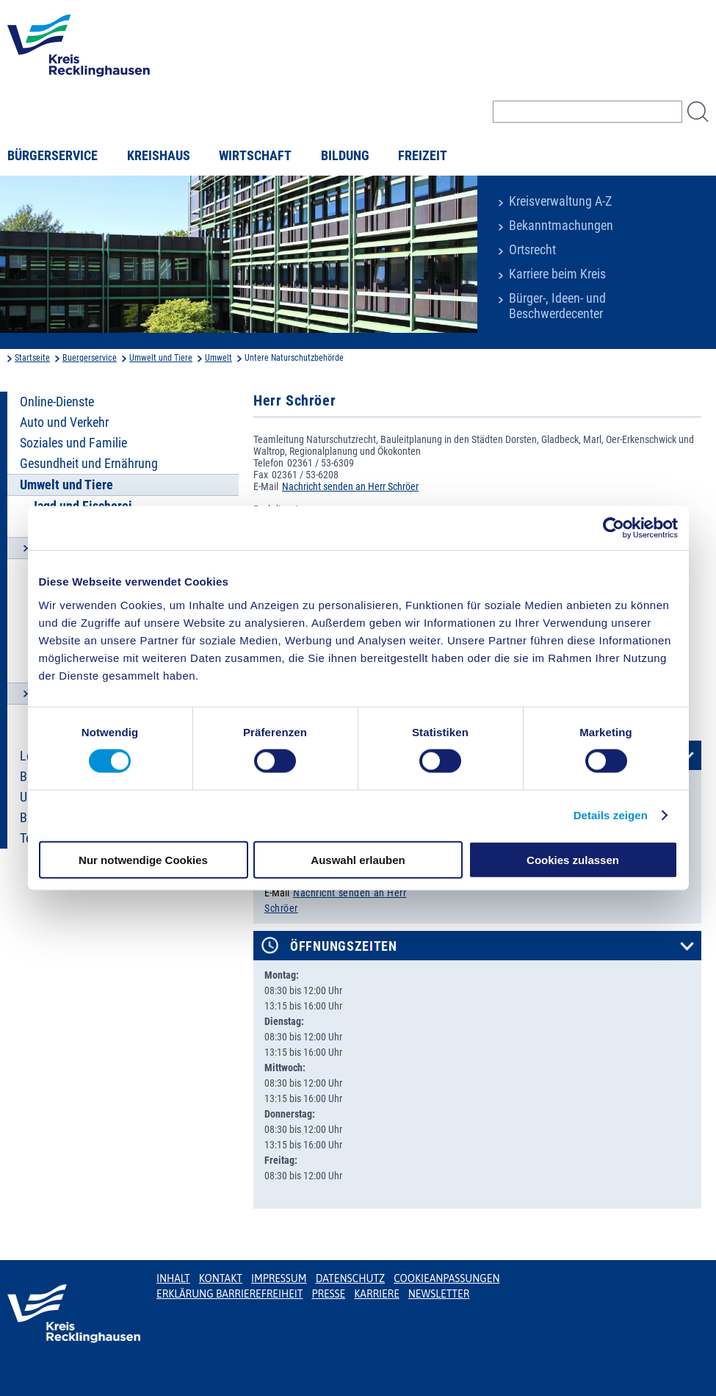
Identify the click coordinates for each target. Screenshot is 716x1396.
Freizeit (422, 155)
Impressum (279, 1278)
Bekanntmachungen (561, 225)
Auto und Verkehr (64, 422)
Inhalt (173, 1278)
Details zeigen (611, 815)
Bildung (345, 155)
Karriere (376, 1294)
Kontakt (220, 1278)
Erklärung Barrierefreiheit (229, 1294)
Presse (328, 1294)
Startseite (32, 358)
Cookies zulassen (573, 859)
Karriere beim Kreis (557, 274)
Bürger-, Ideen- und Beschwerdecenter (557, 306)
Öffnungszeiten (343, 946)
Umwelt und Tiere (160, 358)
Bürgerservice (52, 155)
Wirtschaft (255, 155)
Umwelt (218, 358)
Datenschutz (351, 1278)
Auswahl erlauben (358, 859)
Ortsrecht (532, 249)
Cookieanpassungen (446, 1278)
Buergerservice (89, 358)
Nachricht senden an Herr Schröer (350, 486)
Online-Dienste (57, 402)
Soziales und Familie (73, 443)
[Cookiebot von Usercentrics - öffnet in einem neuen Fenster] (613, 528)
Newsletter (438, 1294)
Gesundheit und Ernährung (89, 463)
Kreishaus (158, 155)
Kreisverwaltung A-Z (560, 201)
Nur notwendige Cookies (143, 859)
